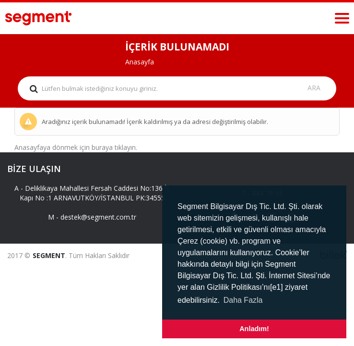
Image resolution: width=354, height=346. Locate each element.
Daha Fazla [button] (243, 300)
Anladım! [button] (254, 329)
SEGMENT (49, 255)
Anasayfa (139, 61)
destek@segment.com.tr (98, 217)
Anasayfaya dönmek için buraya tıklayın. (75, 147)
